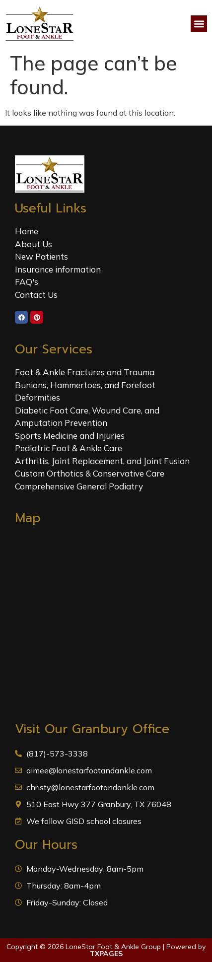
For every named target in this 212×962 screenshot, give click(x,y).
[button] (199, 23)
